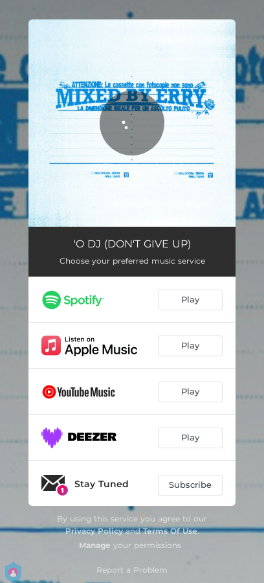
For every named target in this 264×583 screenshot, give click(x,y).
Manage (95, 545)
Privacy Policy (94, 531)
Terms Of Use (170, 531)
